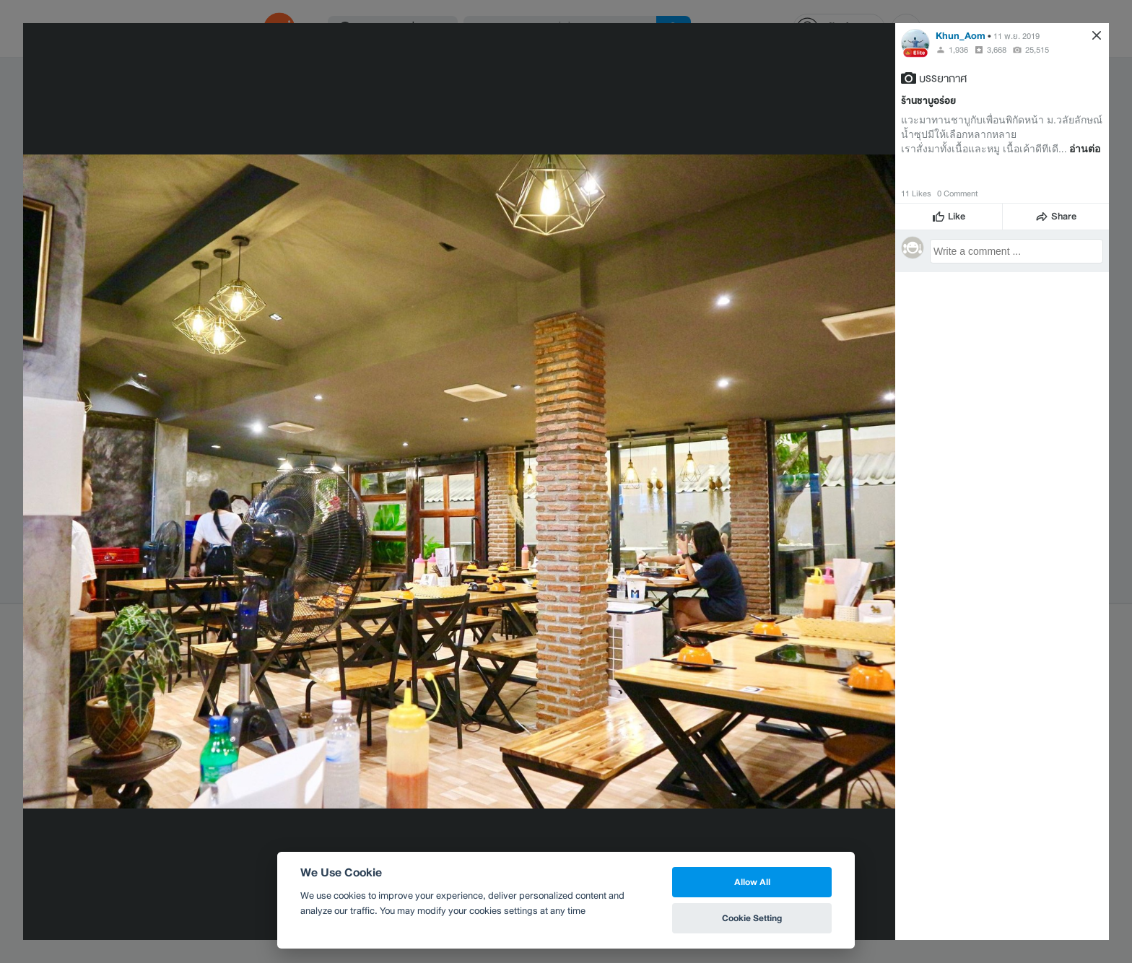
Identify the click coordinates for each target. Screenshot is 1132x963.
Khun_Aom (960, 35)
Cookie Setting (752, 918)
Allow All (752, 882)
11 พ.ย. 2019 (1016, 36)
